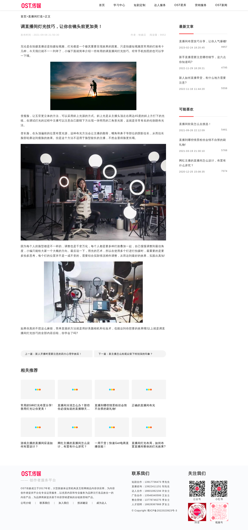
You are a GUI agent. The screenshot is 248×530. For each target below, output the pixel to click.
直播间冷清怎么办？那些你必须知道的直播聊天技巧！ (74, 407)
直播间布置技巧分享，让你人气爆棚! (203, 41)
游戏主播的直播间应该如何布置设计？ (37, 445)
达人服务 (160, 5)
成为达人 (101, 503)
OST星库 (180, 5)
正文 (48, 16)
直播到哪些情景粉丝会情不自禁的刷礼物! (111, 407)
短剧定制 (140, 5)
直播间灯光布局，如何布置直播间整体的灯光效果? (149, 445)
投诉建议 (83, 503)
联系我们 (45, 503)
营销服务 (201, 5)
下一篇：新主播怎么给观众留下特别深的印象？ (126, 353)
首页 (102, 5)
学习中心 (119, 5)
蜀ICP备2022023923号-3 (161, 510)
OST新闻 (221, 5)
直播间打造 (35, 16)
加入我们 (64, 503)
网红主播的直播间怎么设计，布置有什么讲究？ (74, 445)
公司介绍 (26, 503)
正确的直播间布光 (143, 405)
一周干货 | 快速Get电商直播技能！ (112, 445)
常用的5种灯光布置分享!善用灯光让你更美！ (37, 407)
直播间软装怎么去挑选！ (195, 124)
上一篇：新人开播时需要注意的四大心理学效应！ (53, 353)
